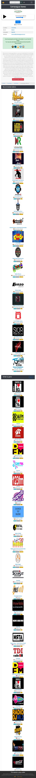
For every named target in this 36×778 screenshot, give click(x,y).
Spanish (13, 32)
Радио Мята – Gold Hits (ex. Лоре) (18, 643)
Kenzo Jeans (18, 290)
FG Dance (18, 768)
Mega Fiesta (18, 352)
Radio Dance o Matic (18, 517)
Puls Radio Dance (18, 596)
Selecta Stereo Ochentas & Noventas (18, 227)
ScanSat (18, 580)
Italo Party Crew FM (18, 611)
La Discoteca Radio (18, 148)
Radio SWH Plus (18, 736)
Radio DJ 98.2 (18, 721)
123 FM (18, 486)
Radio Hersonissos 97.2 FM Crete (18, 548)
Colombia (13, 27)
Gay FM (18, 470)
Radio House (18, 165)
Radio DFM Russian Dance (18, 674)
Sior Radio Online (18, 336)
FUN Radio (18, 705)
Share (18, 22)
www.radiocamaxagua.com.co (18, 34)
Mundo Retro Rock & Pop (18, 117)
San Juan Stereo (18, 368)
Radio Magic (18, 564)
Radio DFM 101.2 (18, 455)
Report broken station (18, 79)
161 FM (18, 423)
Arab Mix (18, 627)
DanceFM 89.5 (18, 501)
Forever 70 (18, 408)
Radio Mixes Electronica (18, 258)
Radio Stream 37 (18, 752)
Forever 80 (18, 392)
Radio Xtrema (18, 274)
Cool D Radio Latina (18, 321)
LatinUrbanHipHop (18, 133)
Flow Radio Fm (18, 195)
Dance (12, 29)
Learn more (19, 776)
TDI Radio (18, 658)
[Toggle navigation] (31, 2)
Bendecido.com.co (18, 211)
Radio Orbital (18, 533)
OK (15, 776)
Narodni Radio (18, 439)
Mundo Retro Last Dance (18, 180)
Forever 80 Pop (18, 689)
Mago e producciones (18, 305)
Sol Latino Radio (18, 102)
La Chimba (18, 243)
